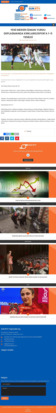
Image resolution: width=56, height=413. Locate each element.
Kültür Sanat (28, 241)
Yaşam (28, 204)
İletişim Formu (28, 160)
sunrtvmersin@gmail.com (10, 345)
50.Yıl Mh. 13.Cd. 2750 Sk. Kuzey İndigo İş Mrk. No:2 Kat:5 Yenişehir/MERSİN (23, 337)
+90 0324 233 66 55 (9, 339)
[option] (33, 2)
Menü (53, 24)
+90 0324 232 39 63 (9, 341)
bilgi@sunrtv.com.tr (9, 344)
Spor (28, 285)
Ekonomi (28, 168)
